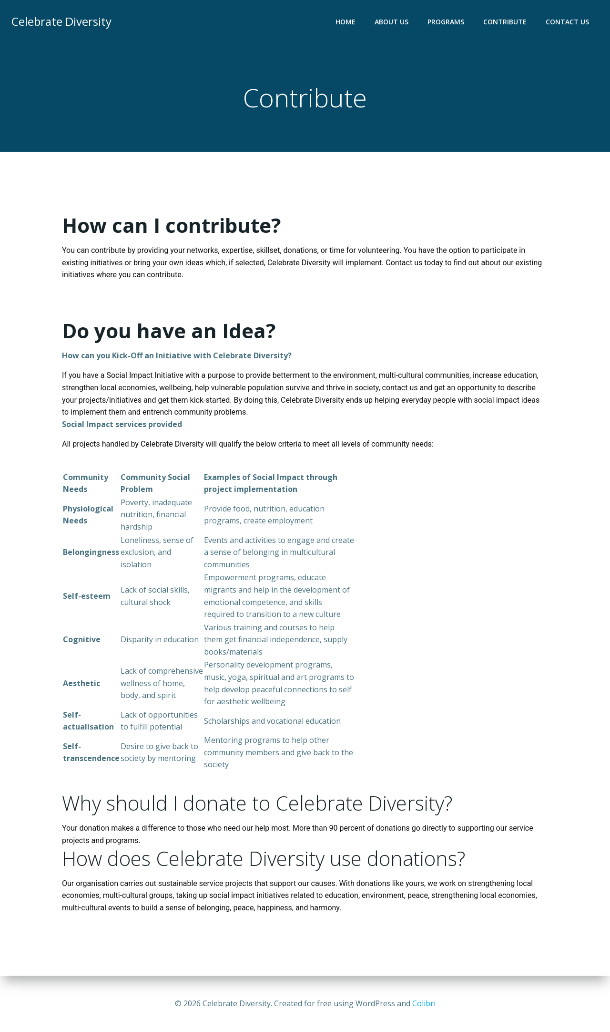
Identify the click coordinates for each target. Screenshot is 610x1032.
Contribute (505, 21)
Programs (445, 21)
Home (346, 21)
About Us (391, 21)
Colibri (424, 1003)
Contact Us (567, 21)
